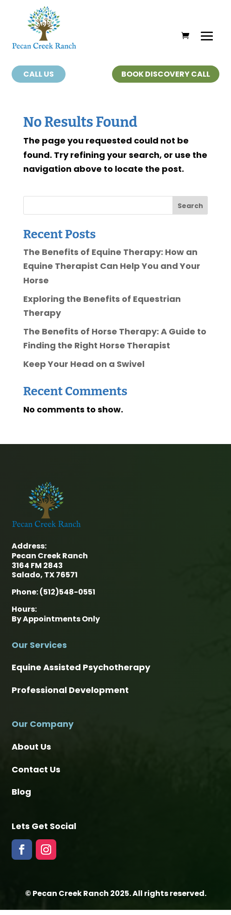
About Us (31, 746)
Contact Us (36, 769)
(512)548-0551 (67, 592)
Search (190, 205)
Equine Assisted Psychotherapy (81, 667)
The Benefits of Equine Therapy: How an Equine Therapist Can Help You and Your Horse (111, 266)
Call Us (38, 74)
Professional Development (70, 690)
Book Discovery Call (165, 74)
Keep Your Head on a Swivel (84, 364)
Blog (21, 791)
